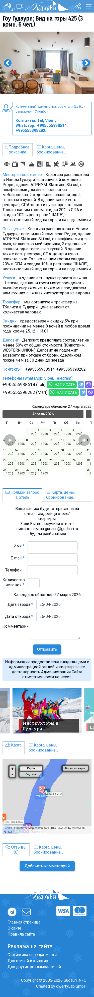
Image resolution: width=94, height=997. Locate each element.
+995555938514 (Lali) (24, 384)
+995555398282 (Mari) (25, 392)
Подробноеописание (18, 149)
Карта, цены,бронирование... (51, 149)
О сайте (14, 928)
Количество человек (14, 582)
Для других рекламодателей (34, 966)
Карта (14, 745)
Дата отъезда (19, 616)
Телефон (14, 570)
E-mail (17, 558)
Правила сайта (21, 934)
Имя (19, 546)
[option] (47, 63)
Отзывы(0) (16, 850)
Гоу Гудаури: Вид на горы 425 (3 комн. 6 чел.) (43, 21)
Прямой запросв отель (22, 495)
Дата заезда (20, 604)
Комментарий (16, 629)
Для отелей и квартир (28, 960)
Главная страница (24, 922)
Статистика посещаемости (32, 954)
